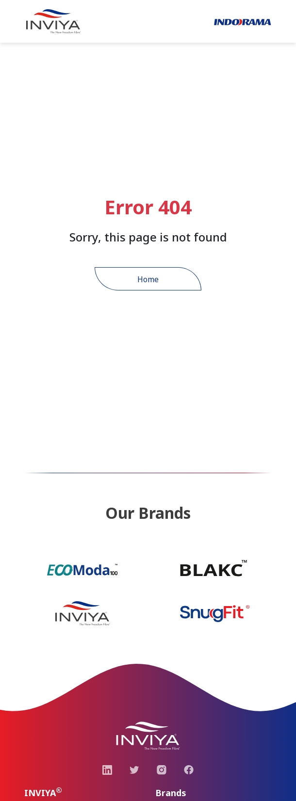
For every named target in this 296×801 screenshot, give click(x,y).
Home (148, 279)
